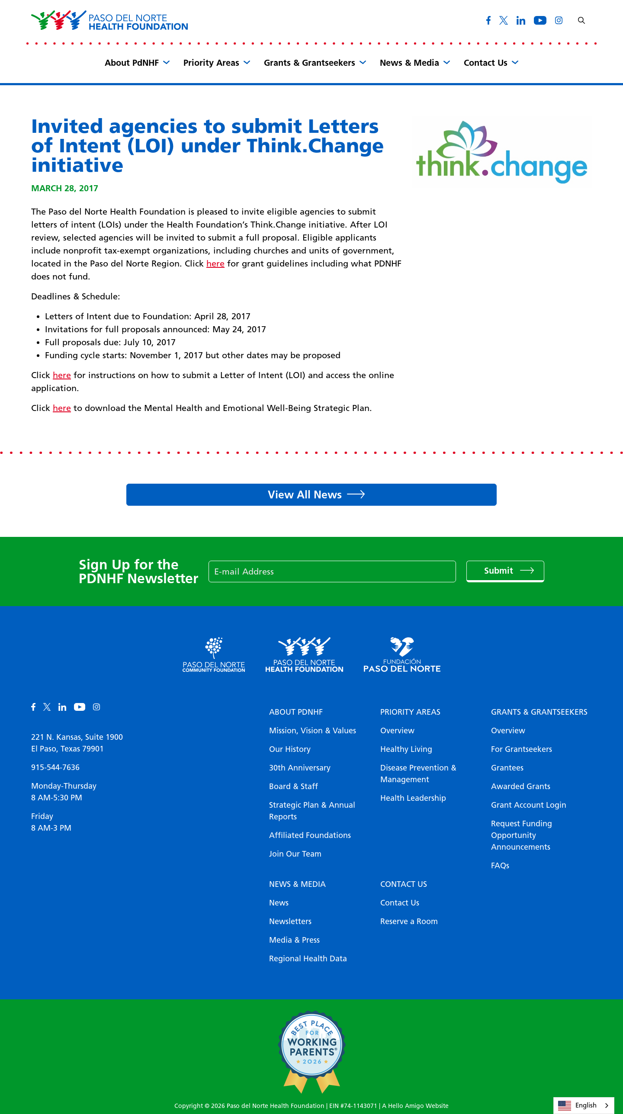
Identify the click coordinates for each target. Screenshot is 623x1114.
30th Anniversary (300, 768)
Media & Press (294, 940)
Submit (500, 570)
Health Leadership (413, 798)
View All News (305, 494)
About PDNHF (296, 712)
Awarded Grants (520, 786)
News (279, 903)
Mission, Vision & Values (312, 730)
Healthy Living (406, 749)
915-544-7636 (55, 767)
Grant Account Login (528, 805)
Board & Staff (293, 786)
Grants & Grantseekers (309, 63)
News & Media (409, 63)
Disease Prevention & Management (418, 773)
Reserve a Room (409, 921)
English (577, 1106)
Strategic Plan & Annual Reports (312, 811)
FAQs (500, 865)
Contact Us (485, 63)
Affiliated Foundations (310, 835)
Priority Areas (211, 63)
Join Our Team (295, 854)
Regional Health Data (308, 958)
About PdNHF (132, 63)
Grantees (507, 768)
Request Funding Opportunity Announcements (521, 835)
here (215, 263)
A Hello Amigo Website (415, 1106)
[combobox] (583, 1105)
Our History (290, 749)
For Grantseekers (521, 749)
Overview (397, 730)
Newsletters (290, 921)
